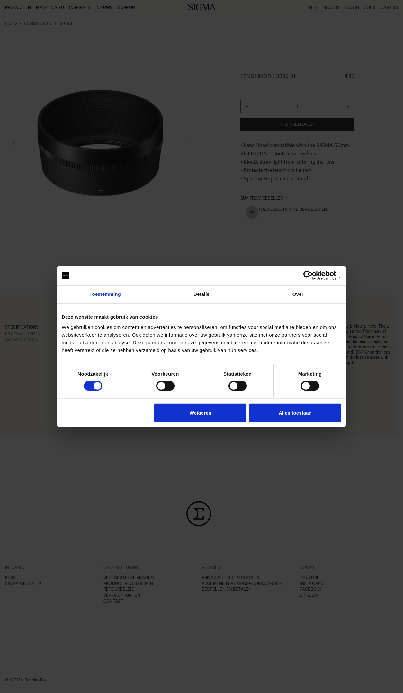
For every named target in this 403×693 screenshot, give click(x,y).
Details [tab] (201, 294)
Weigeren (200, 412)
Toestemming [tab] (105, 294)
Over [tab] (298, 294)
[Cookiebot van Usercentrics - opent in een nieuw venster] (313, 275)
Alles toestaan (295, 412)
